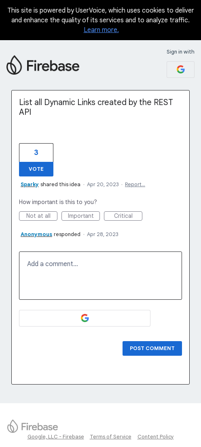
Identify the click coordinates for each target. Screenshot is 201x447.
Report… (135, 184)
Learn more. (101, 30)
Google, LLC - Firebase (56, 436)
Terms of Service (110, 436)
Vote (36, 168)
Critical (128, 216)
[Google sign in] (181, 69)
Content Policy (156, 436)
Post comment (152, 348)
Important (84, 216)
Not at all (42, 216)
